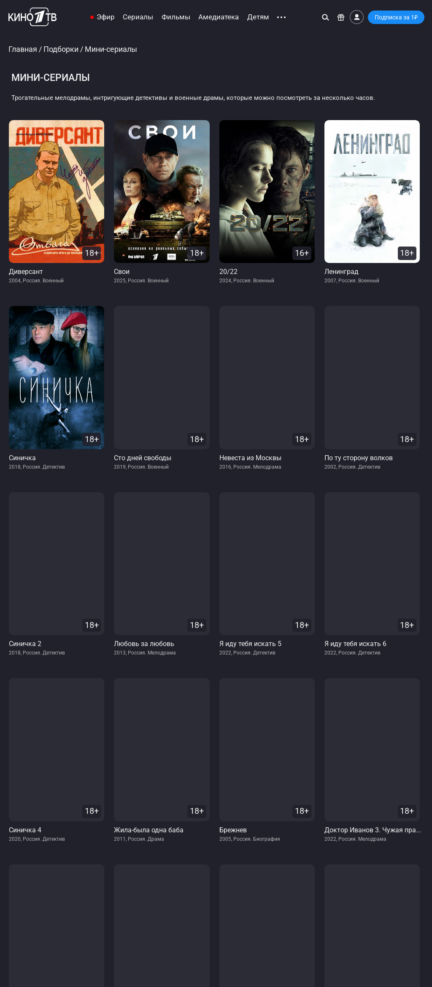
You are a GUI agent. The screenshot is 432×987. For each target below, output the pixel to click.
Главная (22, 49)
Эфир (106, 17)
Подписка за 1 (396, 17)
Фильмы (176, 17)
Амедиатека (218, 17)
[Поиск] (325, 17)
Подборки (60, 49)
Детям (258, 17)
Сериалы (138, 17)
